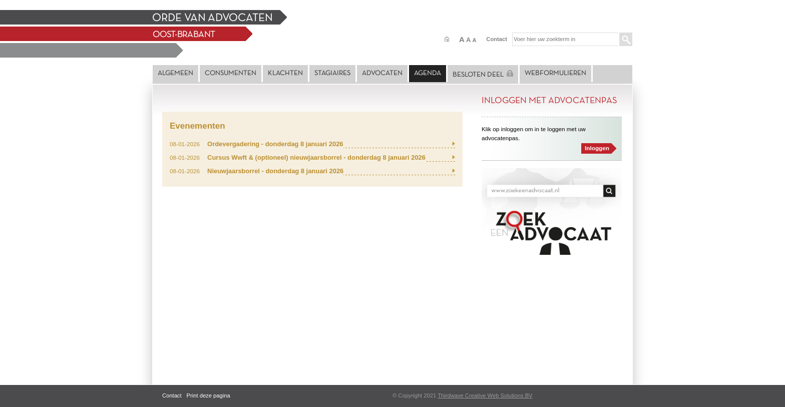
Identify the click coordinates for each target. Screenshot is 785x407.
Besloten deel (483, 74)
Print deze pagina (208, 395)
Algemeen (175, 73)
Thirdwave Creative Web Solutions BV (485, 395)
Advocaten (382, 73)
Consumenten (230, 73)
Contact (496, 39)
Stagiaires (332, 73)
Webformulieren (555, 73)
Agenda (427, 73)
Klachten (285, 73)
